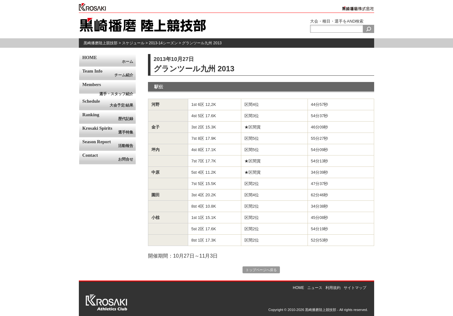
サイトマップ (355, 288)
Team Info (109, 73)
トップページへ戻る (261, 270)
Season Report (109, 144)
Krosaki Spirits (109, 130)
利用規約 (333, 288)
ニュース (314, 288)
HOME (109, 59)
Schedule (109, 103)
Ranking (109, 117)
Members (109, 88)
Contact (109, 157)
